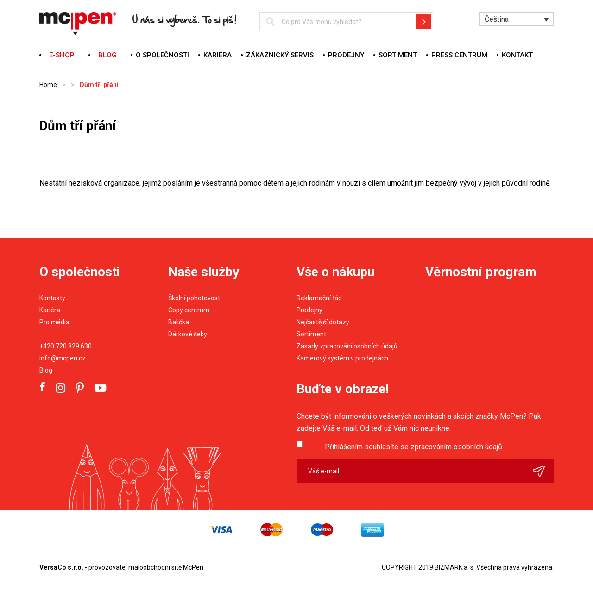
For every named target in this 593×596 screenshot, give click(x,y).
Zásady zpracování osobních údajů (346, 346)
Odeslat (543, 471)
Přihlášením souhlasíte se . (414, 446)
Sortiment (398, 55)
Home (48, 84)
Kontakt (517, 55)
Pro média (54, 322)
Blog (45, 370)
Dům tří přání (99, 84)
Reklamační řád (319, 298)
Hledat (423, 21)
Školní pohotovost (194, 298)
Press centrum (459, 55)
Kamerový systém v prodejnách (342, 358)
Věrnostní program (480, 271)
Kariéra (217, 55)
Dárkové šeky (187, 334)
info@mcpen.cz (62, 358)
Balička (178, 322)
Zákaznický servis (280, 55)
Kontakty (52, 298)
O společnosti (162, 55)
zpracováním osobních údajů (456, 446)
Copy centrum (188, 310)
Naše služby (203, 271)
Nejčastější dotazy (322, 322)
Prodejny (346, 55)
